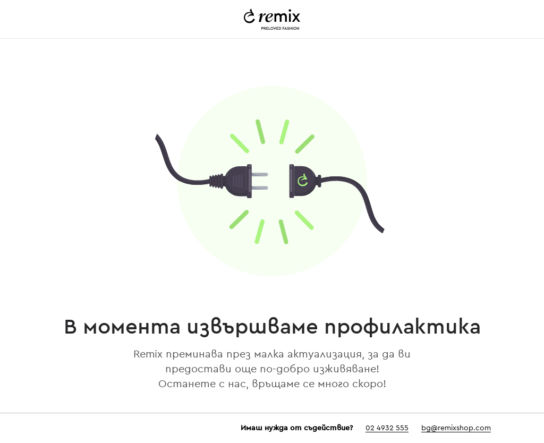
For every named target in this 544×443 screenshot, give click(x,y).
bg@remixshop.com (456, 428)
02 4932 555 (387, 428)
